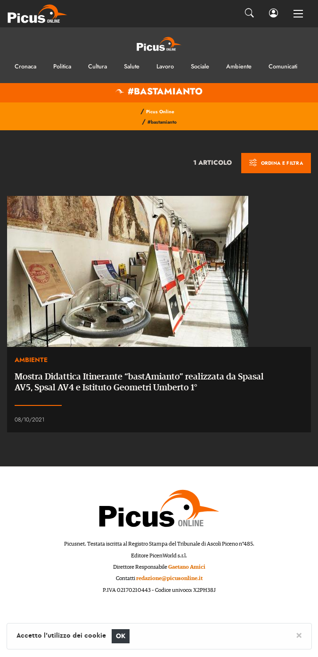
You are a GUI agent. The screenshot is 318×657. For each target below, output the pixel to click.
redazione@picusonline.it (169, 578)
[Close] (298, 634)
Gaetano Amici (186, 567)
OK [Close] (121, 636)
